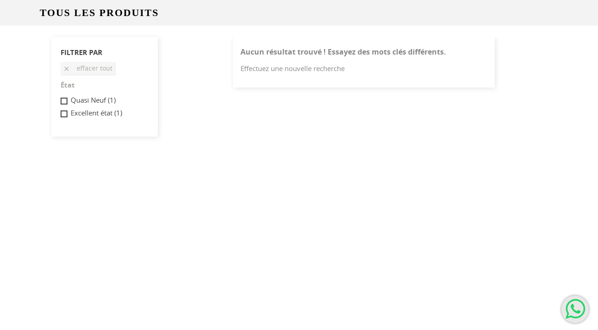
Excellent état (96, 112)
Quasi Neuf (93, 99)
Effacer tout (87, 68)
